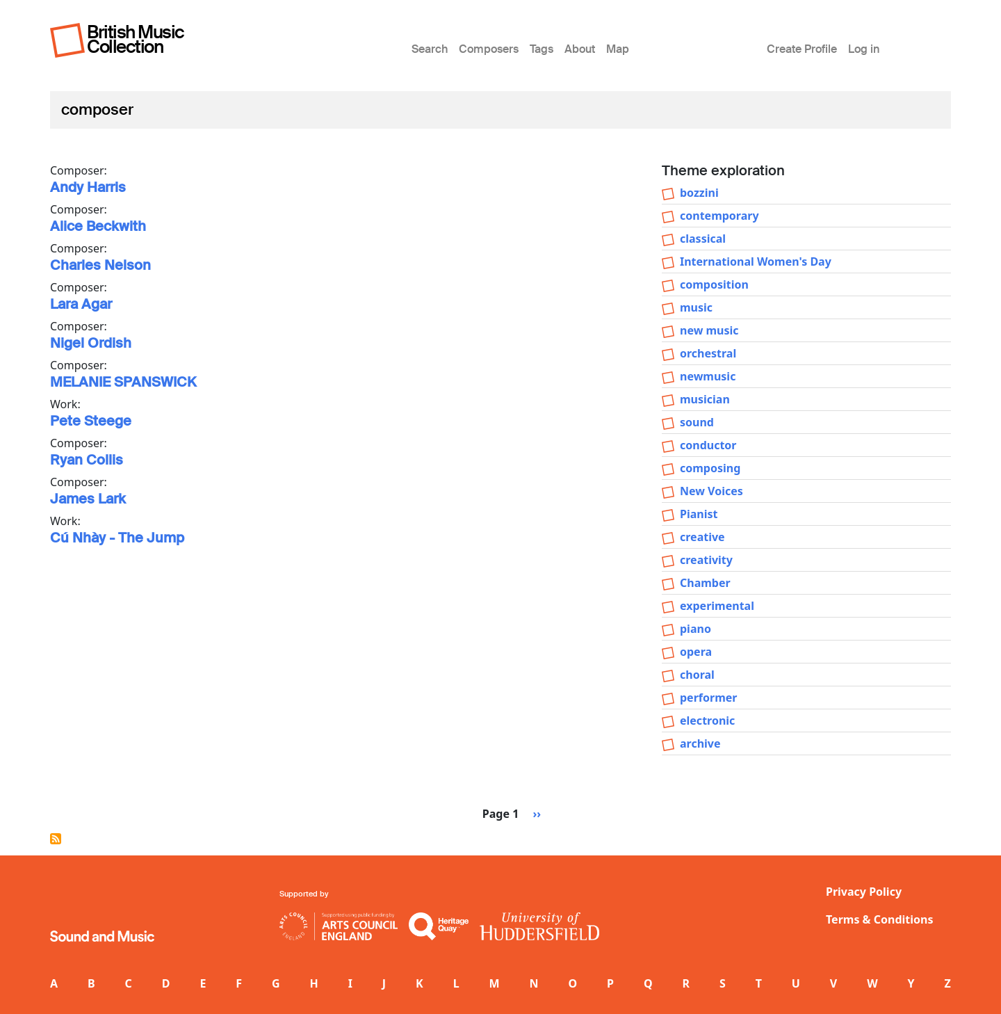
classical (703, 238)
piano (695, 628)
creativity (706, 560)
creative (702, 537)
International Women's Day (755, 261)
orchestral (708, 353)
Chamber (705, 582)
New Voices (711, 491)
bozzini (699, 192)
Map (617, 49)
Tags (541, 49)
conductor (708, 445)
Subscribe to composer (55, 838)
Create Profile (802, 49)
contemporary (719, 215)
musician (705, 399)
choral (697, 674)
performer (708, 697)
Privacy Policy (864, 891)
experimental (717, 605)
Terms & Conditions (880, 919)
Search (430, 49)
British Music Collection (135, 39)
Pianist (698, 514)
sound (697, 422)
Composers (489, 49)
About (579, 49)
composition (714, 284)
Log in (863, 49)
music (696, 307)
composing (710, 468)
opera (696, 651)
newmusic (707, 376)
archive (700, 743)
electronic (707, 720)
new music (709, 330)
